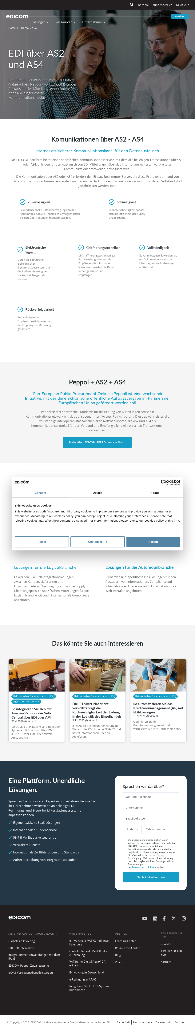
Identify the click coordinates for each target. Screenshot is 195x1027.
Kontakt (180, 16)
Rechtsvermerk (142, 1022)
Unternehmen (96, 16)
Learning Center (125, 941)
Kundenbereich (162, 5)
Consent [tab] (40, 492)
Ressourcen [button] (67, 16)
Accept (153, 541)
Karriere (143, 5)
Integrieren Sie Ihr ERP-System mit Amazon (89, 988)
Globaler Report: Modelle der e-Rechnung (88, 953)
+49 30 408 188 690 (171, 953)
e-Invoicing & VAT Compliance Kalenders (89, 942)
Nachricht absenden (151, 877)
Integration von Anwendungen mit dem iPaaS (34, 956)
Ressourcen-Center (127, 948)
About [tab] (154, 492)
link (176, 520)
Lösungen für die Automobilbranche (139, 567)
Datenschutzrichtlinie (143, 867)
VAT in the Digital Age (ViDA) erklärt (87, 963)
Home (12, 28)
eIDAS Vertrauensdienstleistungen (30, 972)
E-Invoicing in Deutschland (86, 972)
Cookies (179, 1022)
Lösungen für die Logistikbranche (45, 567)
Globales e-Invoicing (21, 941)
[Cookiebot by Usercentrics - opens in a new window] (163, 482)
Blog (118, 955)
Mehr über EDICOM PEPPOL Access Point (97, 442)
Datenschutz (163, 1022)
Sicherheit (123, 1022)
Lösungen (42, 16)
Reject (42, 541)
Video (118, 962)
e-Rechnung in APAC (82, 979)
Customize (97, 541)
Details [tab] (97, 492)
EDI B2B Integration (21, 948)
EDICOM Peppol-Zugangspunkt (28, 965)
